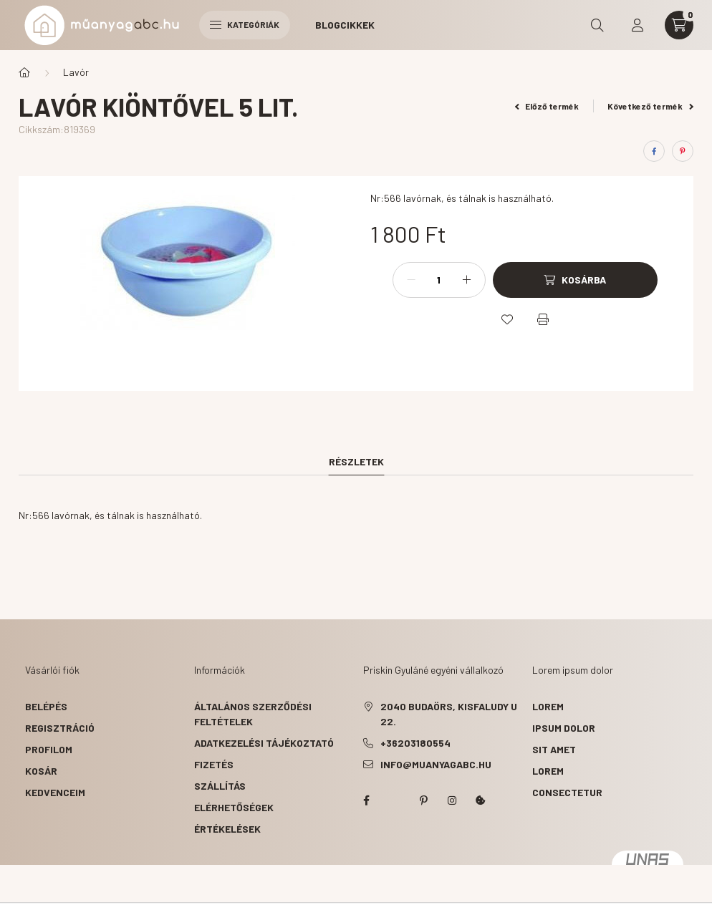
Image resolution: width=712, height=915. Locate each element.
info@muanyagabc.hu (435, 764)
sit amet (554, 749)
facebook (366, 800)
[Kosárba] (575, 280)
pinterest (423, 800)
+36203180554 (415, 743)
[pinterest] (682, 151)
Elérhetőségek (234, 807)
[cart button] (679, 25)
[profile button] (637, 25)
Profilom (48, 749)
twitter (394, 800)
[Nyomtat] (543, 319)
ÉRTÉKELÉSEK (227, 829)
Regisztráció (60, 728)
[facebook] (654, 151)
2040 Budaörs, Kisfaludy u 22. (448, 713)
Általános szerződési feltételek (253, 713)
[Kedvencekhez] (507, 319)
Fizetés (214, 764)
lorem (548, 706)
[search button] (597, 25)
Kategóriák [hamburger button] (244, 24)
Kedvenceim (55, 792)
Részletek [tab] (356, 461)
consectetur (567, 792)
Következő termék (650, 106)
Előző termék (547, 106)
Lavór (76, 72)
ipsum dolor (563, 728)
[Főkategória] (24, 72)
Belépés (46, 706)
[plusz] (467, 280)
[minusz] (411, 280)
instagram (452, 800)
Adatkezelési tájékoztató (264, 743)
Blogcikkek (345, 25)
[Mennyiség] (439, 280)
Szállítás (220, 786)
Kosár (41, 771)
